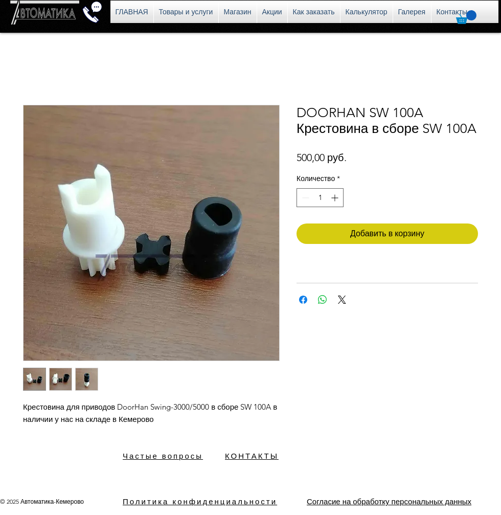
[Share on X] (342, 300)
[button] (466, 17)
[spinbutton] (320, 198)
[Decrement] (304, 198)
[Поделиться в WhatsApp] (322, 300)
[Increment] (335, 198)
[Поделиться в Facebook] (303, 300)
